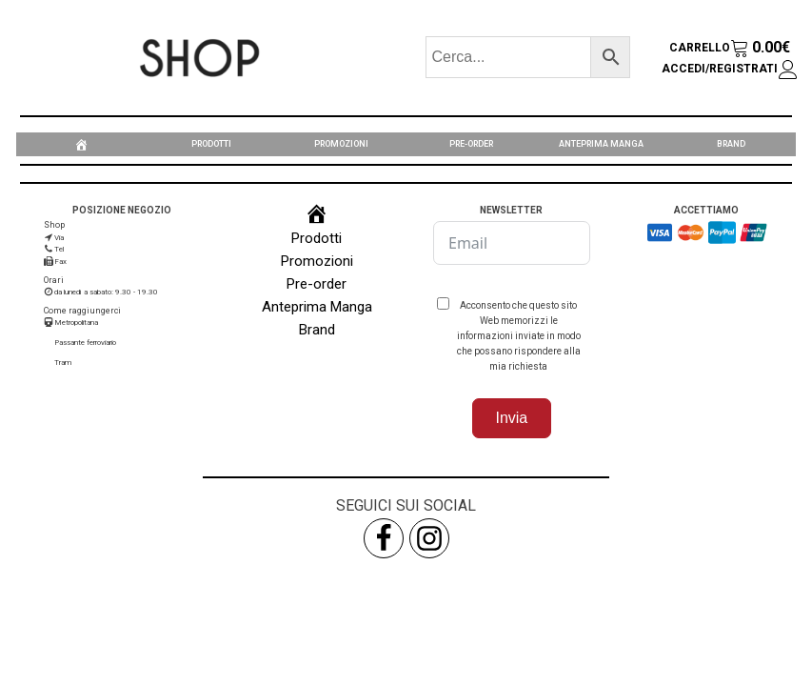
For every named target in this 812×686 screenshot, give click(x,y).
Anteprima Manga (601, 144)
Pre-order (471, 144)
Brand (731, 144)
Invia (511, 418)
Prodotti (211, 144)
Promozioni (341, 144)
